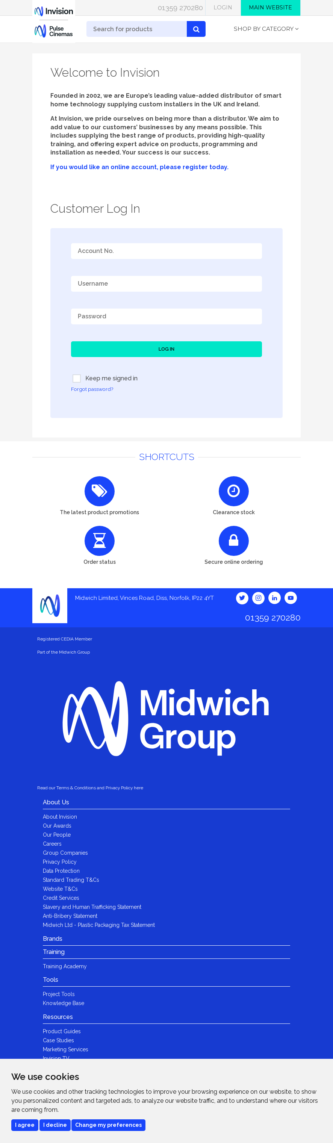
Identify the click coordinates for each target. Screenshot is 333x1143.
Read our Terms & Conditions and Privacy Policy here (90, 787)
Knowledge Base (63, 1003)
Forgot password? (92, 389)
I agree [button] (25, 1125)
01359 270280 (180, 7)
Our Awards (57, 826)
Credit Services (61, 898)
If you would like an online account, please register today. (139, 167)
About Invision (60, 817)
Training (54, 951)
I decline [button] (55, 1125)
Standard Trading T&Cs (71, 880)
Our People (57, 835)
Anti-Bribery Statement (70, 916)
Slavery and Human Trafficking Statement (92, 907)
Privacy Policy (60, 862)
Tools (50, 979)
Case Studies (58, 1040)
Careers (52, 844)
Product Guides (62, 1031)
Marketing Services (65, 1049)
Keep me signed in (105, 378)
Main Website (270, 7)
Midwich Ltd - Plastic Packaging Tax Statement (99, 925)
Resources (58, 1016)
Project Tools (59, 994)
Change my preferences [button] (108, 1125)
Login (222, 7)
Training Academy (65, 966)
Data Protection (61, 871)
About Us (56, 802)
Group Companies (65, 853)
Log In (166, 349)
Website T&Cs (60, 889)
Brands (52, 938)
